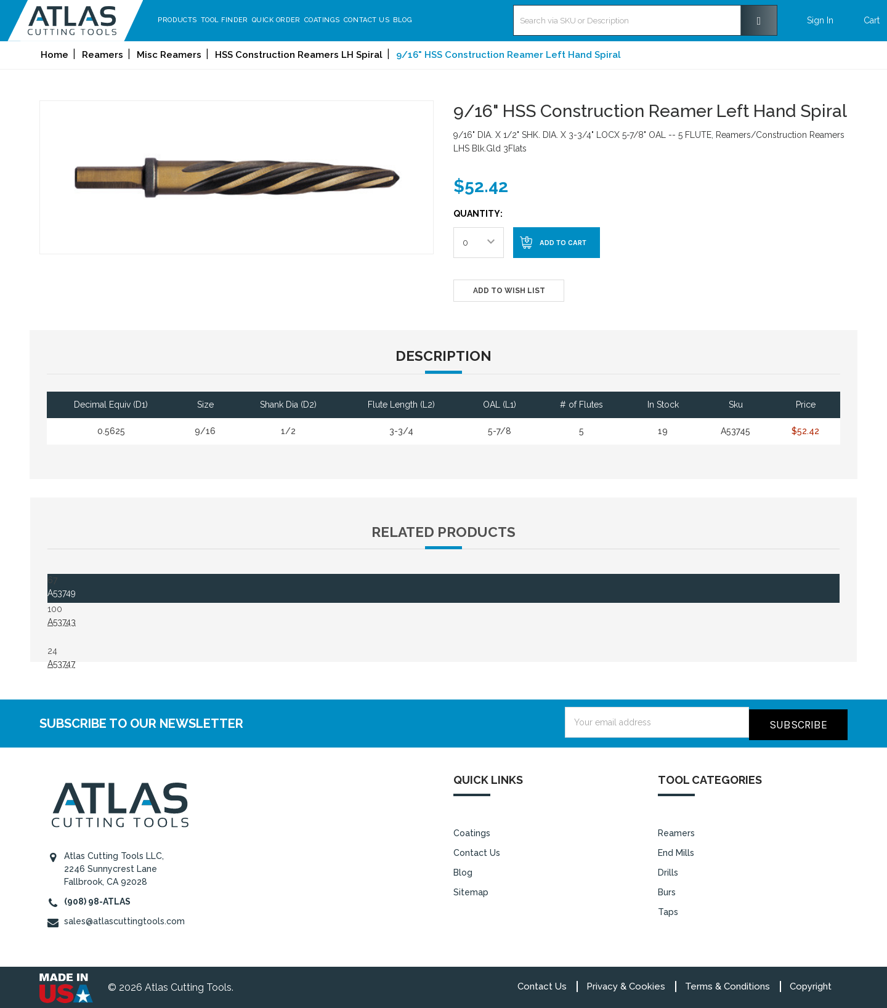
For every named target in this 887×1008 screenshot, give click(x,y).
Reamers (676, 831)
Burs (667, 890)
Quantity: (478, 214)
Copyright (811, 984)
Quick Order (307, 20)
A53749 (61, 593)
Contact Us (398, 20)
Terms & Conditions (727, 984)
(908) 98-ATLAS (97, 899)
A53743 (61, 622)
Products (209, 20)
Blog (434, 20)
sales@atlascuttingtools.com (124, 919)
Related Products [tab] (443, 532)
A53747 (61, 664)
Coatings (353, 20)
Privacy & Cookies (625, 984)
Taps (668, 909)
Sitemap (470, 890)
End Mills (676, 850)
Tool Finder (256, 20)
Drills (668, 870)
